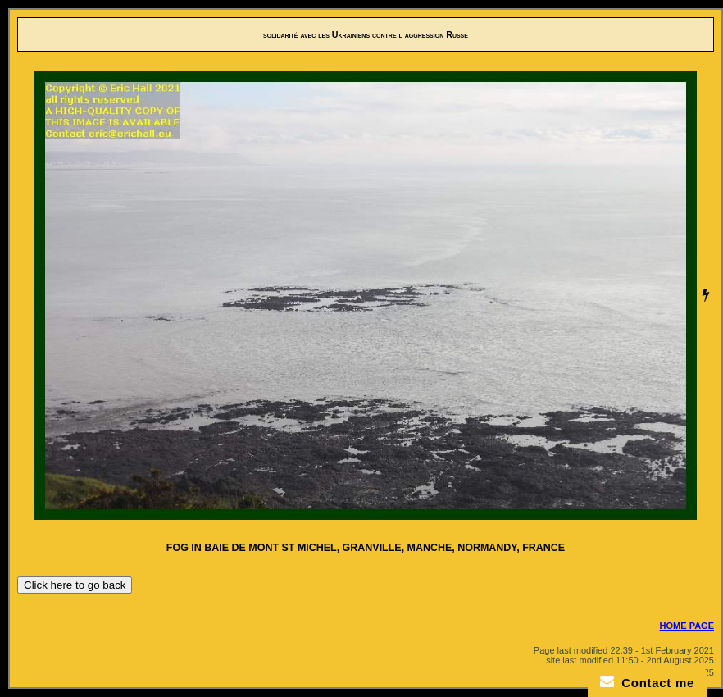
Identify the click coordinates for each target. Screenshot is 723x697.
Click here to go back (74, 585)
